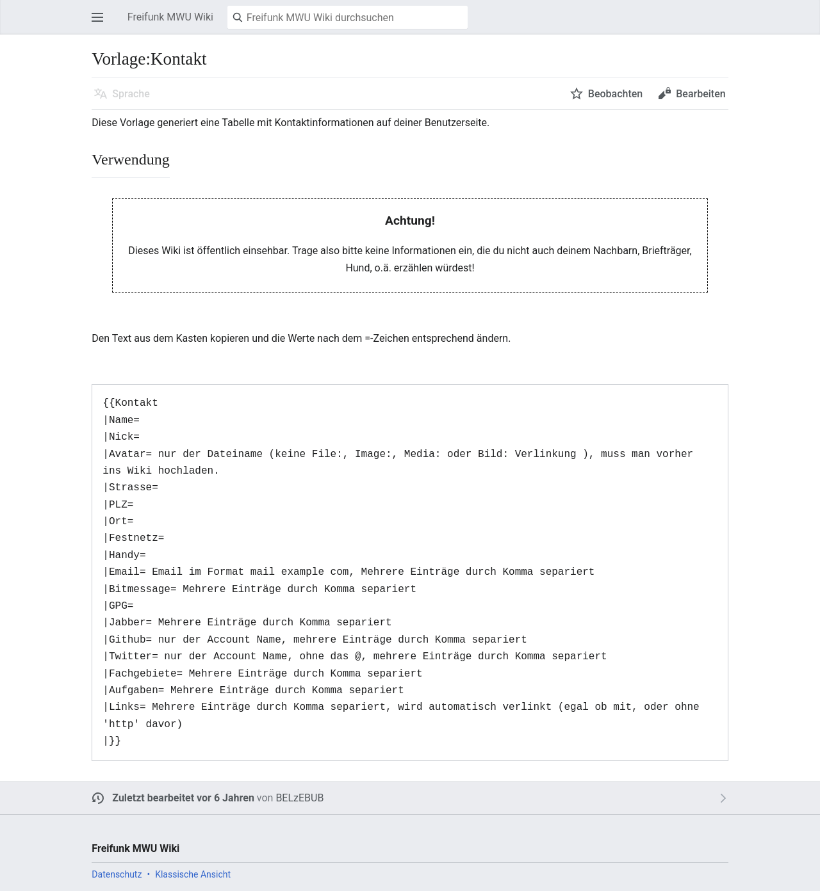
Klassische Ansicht (193, 874)
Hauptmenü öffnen (101, 23)
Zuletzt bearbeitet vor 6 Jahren (183, 798)
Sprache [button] (131, 94)
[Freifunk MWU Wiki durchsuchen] (347, 17)
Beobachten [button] (615, 94)
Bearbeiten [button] (700, 94)
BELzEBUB (299, 798)
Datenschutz (117, 874)
